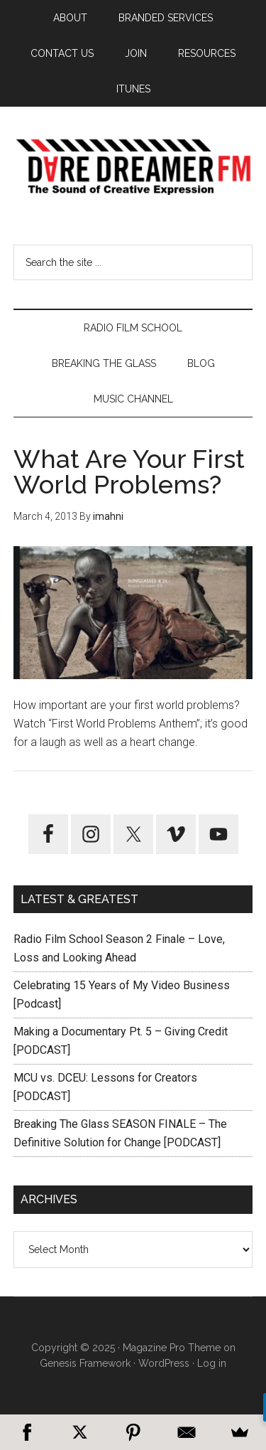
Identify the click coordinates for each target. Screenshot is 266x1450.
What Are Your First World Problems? (129, 471)
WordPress (163, 1363)
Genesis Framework (85, 1363)
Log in (211, 1363)
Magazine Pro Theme (172, 1347)
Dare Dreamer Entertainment (133, 167)
